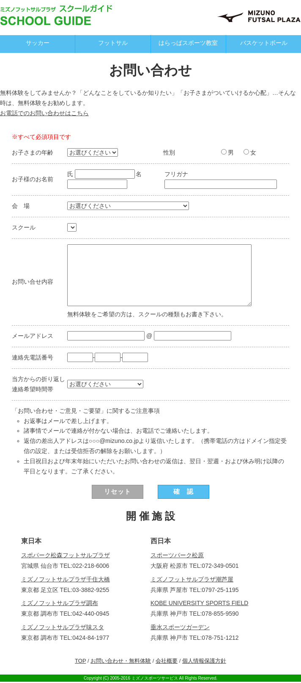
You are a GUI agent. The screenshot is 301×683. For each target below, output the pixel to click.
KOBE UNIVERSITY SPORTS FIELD (199, 604)
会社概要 (167, 661)
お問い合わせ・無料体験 (120, 661)
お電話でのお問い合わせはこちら (44, 113)
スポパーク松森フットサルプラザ (65, 556)
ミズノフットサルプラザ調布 (59, 604)
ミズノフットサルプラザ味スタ (62, 628)
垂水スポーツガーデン (180, 628)
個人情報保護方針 (204, 661)
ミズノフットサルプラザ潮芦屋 (191, 580)
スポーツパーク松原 (177, 556)
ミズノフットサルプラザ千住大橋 (65, 580)
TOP (80, 661)
